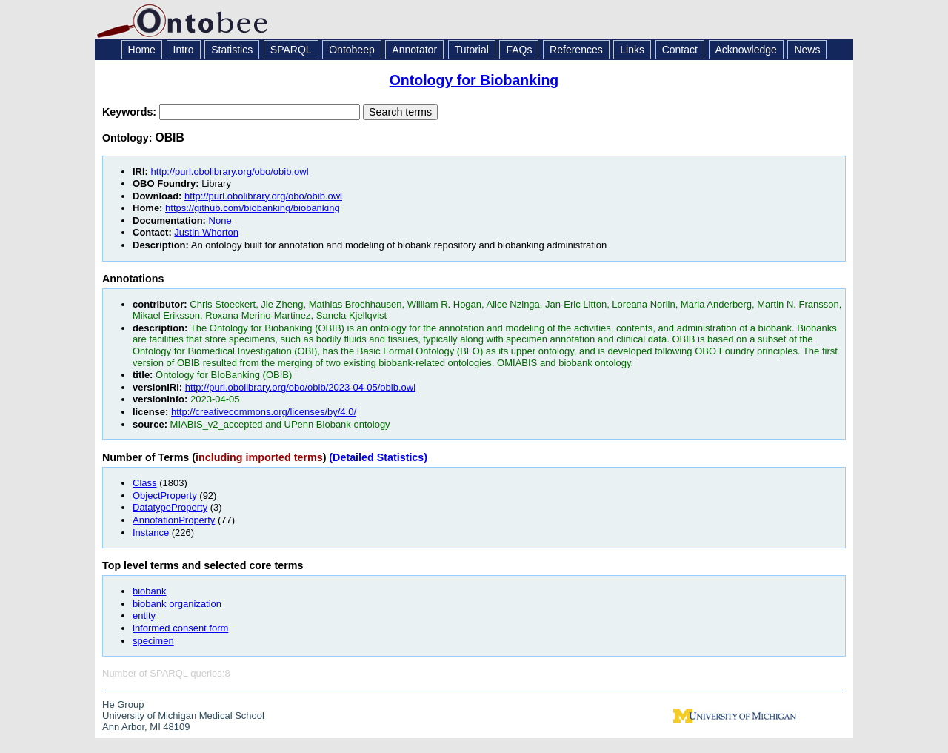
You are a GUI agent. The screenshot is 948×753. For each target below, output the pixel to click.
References (576, 50)
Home (142, 50)
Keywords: (130, 112)
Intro (183, 50)
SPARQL (291, 50)
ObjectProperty (165, 495)
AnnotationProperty (174, 519)
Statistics (232, 50)
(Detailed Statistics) (378, 457)
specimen (153, 640)
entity (144, 615)
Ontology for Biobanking (474, 80)
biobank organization (177, 603)
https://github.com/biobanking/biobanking (252, 207)
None (220, 220)
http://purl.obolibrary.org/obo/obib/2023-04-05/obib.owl (300, 387)
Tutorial (472, 50)
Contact (680, 50)
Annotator (414, 50)
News (807, 50)
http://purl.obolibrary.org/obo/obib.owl (230, 171)
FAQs (519, 50)
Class (145, 482)
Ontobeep (352, 50)
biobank (150, 591)
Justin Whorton (206, 232)
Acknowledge (746, 50)
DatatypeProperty (170, 507)
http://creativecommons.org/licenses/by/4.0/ (263, 411)
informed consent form (180, 628)
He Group (123, 704)
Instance (151, 532)
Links (632, 50)
